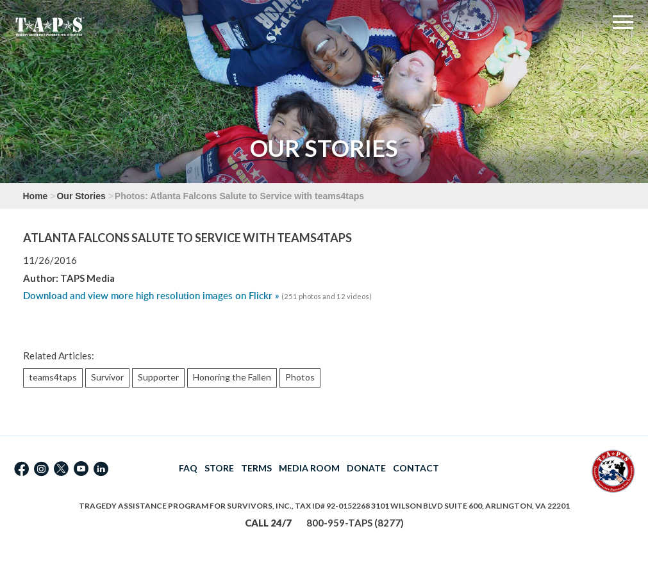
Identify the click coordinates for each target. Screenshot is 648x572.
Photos (300, 377)
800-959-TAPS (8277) (355, 522)
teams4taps (53, 377)
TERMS (256, 467)
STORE (219, 467)
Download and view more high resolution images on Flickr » (151, 295)
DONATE (366, 467)
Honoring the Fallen (232, 377)
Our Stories (80, 196)
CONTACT (416, 467)
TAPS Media (87, 278)
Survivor (107, 377)
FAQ (188, 467)
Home (35, 196)
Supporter (158, 377)
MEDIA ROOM (309, 467)
